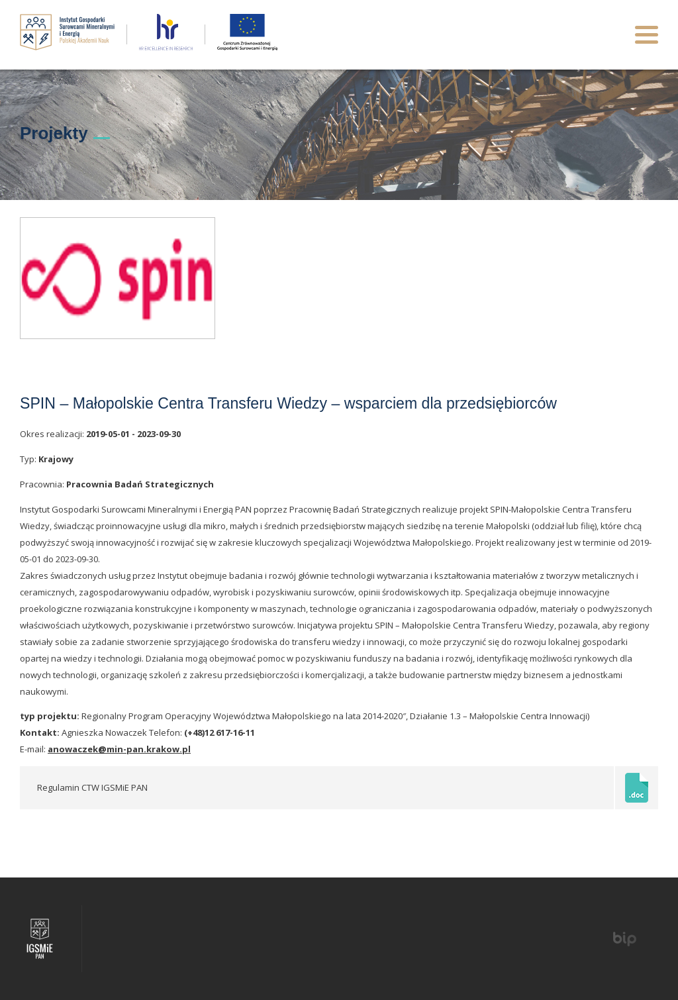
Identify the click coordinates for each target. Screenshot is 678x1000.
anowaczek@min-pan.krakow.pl (119, 749)
